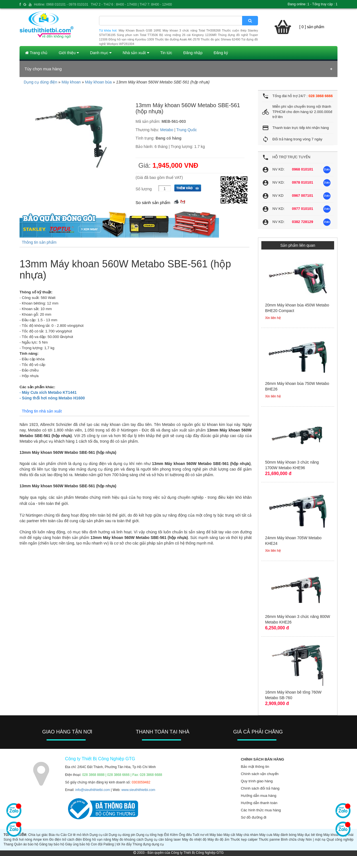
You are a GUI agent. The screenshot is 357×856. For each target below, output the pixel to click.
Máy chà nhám (247, 835)
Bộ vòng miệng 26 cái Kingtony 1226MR (188, 35)
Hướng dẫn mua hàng (258, 795)
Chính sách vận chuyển (259, 774)
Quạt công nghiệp (340, 839)
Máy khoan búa (98, 82)
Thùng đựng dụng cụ (148, 844)
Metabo (166, 130)
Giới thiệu (69, 53)
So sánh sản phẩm (153, 202)
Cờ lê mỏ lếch (78, 835)
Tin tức (166, 53)
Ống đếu (185, 835)
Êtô (166, 835)
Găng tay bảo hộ (51, 844)
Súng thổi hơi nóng (18, 839)
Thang (8, 844)
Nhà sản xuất (136, 53)
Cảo (64, 835)
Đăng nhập (192, 53)
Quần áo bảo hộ (26, 844)
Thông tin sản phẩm (39, 242)
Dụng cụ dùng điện (40, 82)
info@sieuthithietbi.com (92, 790)
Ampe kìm (40, 839)
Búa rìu (54, 835)
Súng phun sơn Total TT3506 (137, 35)
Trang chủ (36, 53)
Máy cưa (265, 835)
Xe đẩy (126, 844)
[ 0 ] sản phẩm (311, 27)
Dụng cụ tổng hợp (149, 835)
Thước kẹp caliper (244, 839)
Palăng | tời (111, 844)
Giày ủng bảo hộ (77, 844)
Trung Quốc (186, 130)
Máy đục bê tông (309, 835)
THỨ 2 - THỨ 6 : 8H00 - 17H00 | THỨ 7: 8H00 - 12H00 (131, 4)
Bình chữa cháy (293, 839)
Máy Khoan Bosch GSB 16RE (140, 30)
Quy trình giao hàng (256, 781)
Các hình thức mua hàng (261, 810)
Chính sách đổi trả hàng (260, 788)
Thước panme (269, 839)
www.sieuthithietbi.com (138, 790)
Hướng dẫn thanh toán (259, 803)
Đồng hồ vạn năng (97, 839)
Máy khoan (71, 82)
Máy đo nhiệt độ (194, 839)
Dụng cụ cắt (99, 835)
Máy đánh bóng (284, 835)
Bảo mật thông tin (255, 766)
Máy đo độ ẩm (218, 839)
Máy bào (215, 835)
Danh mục (101, 53)
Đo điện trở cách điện (65, 839)
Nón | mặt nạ (315, 839)
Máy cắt (229, 835)
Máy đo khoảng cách (128, 839)
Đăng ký (221, 53)
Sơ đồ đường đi (253, 817)
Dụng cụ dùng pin (122, 835)
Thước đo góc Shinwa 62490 (220, 39)
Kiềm (174, 835)
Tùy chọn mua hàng (43, 68)
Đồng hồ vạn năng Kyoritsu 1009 (131, 39)
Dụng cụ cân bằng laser (163, 839)
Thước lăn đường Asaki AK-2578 (177, 39)
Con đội (97, 844)
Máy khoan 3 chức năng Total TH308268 (192, 30)
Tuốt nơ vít (201, 835)
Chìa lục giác (38, 835)
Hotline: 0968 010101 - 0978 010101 (61, 4)
